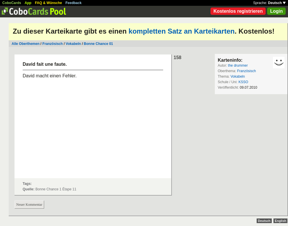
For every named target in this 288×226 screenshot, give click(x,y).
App (28, 3)
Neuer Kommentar (29, 205)
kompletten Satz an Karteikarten (182, 31)
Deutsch (277, 3)
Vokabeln (73, 44)
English (280, 221)
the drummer (238, 65)
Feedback (74, 3)
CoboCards (11, 3)
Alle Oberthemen (25, 44)
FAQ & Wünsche (48, 3)
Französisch (52, 44)
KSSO (243, 82)
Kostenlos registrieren (238, 11)
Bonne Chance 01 (98, 44)
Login (276, 11)
